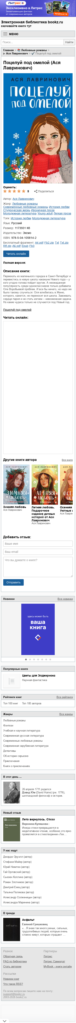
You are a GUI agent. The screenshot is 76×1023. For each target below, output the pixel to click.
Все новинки (65, 598)
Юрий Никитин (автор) (16, 866)
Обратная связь (13, 956)
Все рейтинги (65, 697)
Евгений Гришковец (35, 924)
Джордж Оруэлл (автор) (17, 856)
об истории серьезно (15, 755)
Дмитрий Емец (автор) (16, 887)
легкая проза (62, 213)
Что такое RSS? (13, 983)
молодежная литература (19, 213)
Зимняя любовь (14, 507)
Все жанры (66, 714)
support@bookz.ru (14, 994)
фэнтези (8, 725)
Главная (8, 50)
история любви (59, 207)
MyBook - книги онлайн (58, 966)
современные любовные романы (23, 740)
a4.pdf (39, 242)
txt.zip (64, 242)
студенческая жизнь (16, 210)
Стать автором (12, 966)
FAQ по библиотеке (15, 961)
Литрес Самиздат (54, 961)
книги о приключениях (16, 766)
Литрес (48, 956)
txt (57, 242)
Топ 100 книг (10, 703)
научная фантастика (34, 680)
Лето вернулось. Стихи (38, 819)
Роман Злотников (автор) (18, 882)
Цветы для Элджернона (38, 675)
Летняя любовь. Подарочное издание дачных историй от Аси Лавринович (43, 514)
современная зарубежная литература (25, 745)
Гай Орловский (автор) (16, 871)
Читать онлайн (16, 253)
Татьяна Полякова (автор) (18, 892)
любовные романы (14, 720)
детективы (9, 750)
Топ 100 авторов (31, 703)
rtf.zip (7, 245)
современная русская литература (23, 735)
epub (25, 245)
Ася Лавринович (17, 53)
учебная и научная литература (21, 730)
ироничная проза (43, 210)
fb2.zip (49, 242)
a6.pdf (16, 245)
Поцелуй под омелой (17, 309)
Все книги (67, 460)
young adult (45, 213)
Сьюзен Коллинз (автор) (17, 877)
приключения (11, 761)
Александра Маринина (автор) (21, 902)
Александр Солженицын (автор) (22, 897)
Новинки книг (11, 978)
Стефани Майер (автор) (17, 861)
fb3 (31, 245)
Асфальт (28, 919)
